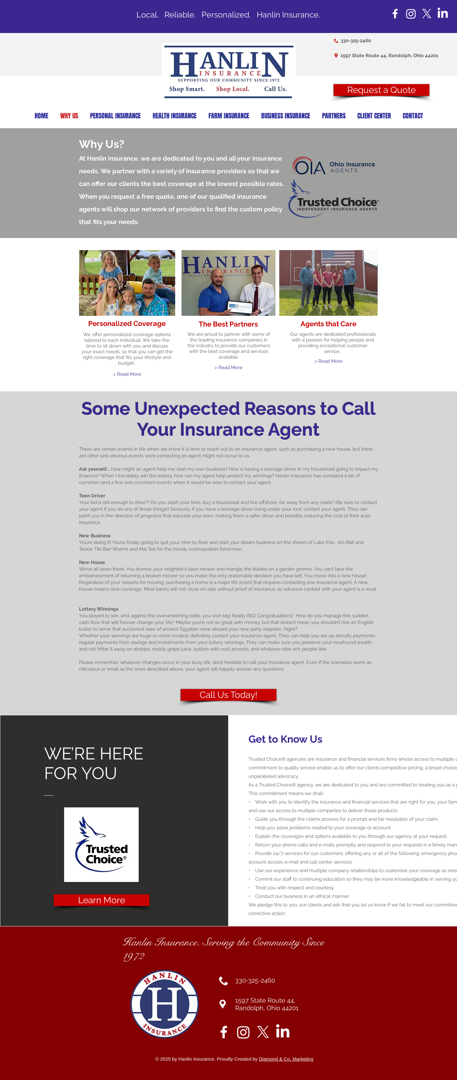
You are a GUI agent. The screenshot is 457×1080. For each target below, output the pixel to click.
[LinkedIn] (442, 13)
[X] (427, 13)
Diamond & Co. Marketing (286, 1059)
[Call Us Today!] (228, 695)
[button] (381, 90)
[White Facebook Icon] (395, 13)
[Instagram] (411, 13)
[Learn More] (101, 900)
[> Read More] (127, 374)
